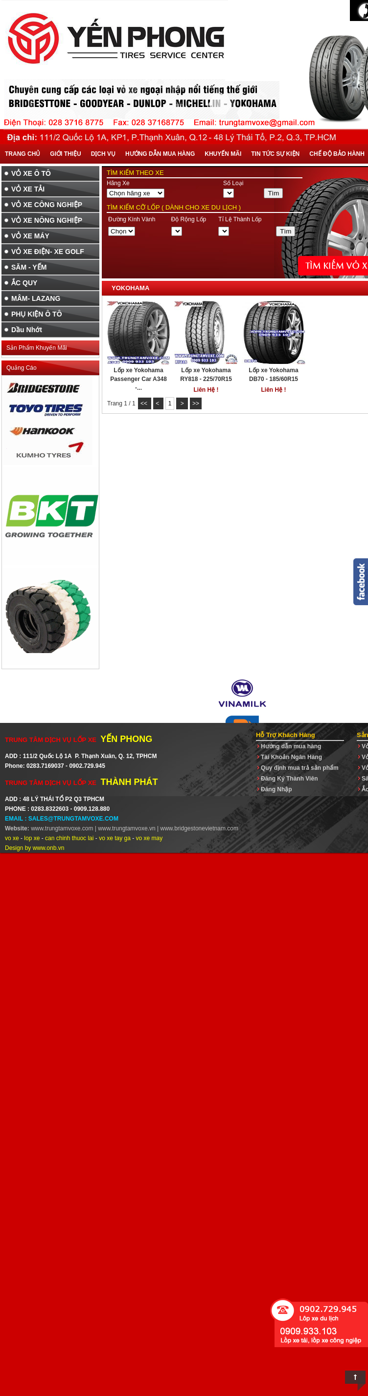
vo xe (12, 838)
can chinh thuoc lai (69, 838)
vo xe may (149, 838)
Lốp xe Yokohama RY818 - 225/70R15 (206, 374)
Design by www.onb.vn (34, 848)
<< (144, 403)
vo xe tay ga (115, 838)
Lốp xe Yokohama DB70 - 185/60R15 (273, 374)
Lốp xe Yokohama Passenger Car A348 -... (138, 379)
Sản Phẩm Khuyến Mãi (36, 347)
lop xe (32, 838)
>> (195, 403)
